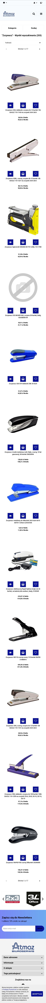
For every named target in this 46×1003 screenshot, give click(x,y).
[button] (41, 3)
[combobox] (23, 42)
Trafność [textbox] (8, 43)
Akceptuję (37, 994)
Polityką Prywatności (10, 989)
